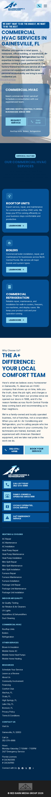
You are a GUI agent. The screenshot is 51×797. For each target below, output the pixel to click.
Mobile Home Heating (12, 658)
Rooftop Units (16, 131)
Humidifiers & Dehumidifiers (14, 614)
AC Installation (8, 546)
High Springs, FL (9, 700)
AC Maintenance (9, 543)
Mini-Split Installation (11, 569)
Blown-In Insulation (10, 647)
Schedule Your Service (12, 669)
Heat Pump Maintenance (13, 554)
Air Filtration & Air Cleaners (14, 607)
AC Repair (6, 539)
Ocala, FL (6, 696)
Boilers (26, 131)
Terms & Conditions (11, 715)
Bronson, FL (7, 708)
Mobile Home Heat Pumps (13, 655)
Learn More (16, 225)
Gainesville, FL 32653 (11, 732)
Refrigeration (35, 131)
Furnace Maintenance (12, 577)
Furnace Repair (9, 573)
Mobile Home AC (9, 651)
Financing (6, 685)
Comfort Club (8, 689)
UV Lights (6, 610)
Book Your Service (36, 450)
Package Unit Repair (11, 585)
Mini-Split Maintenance (12, 565)
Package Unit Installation (13, 592)
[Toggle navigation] (45, 5)
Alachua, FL (7, 692)
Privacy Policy (8, 712)
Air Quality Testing (10, 603)
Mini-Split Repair (9, 562)
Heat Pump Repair (10, 550)
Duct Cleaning (8, 618)
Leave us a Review (10, 673)
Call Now (36, 121)
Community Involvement (12, 681)
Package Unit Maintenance (14, 588)
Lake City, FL (7, 704)
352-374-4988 (12, 450)
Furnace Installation (10, 581)
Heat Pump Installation (12, 558)
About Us (6, 677)
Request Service (16, 121)
